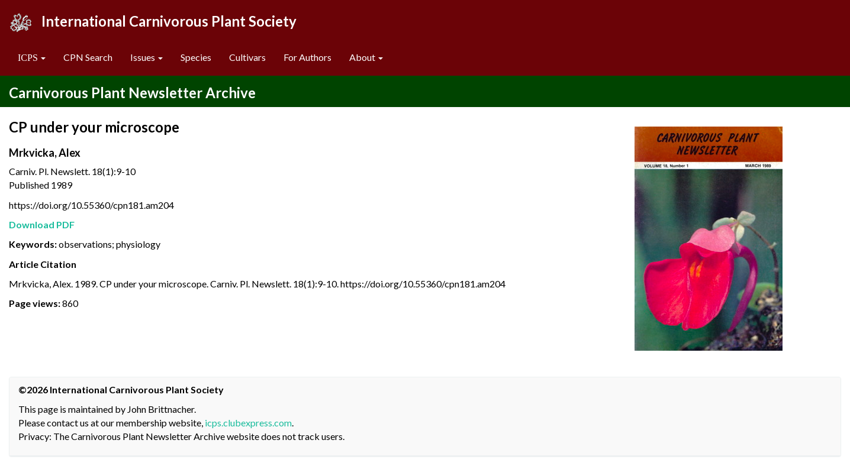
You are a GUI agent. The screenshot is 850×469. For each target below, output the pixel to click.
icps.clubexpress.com (248, 422)
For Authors (307, 57)
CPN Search (87, 57)
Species (196, 57)
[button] (31, 58)
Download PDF (42, 224)
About (366, 57)
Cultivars (247, 57)
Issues (146, 57)
